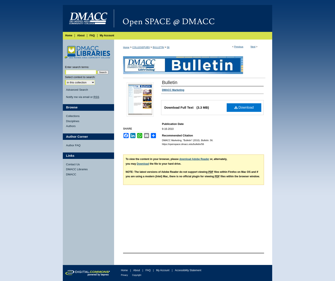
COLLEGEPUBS (141, 47)
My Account (162, 270)
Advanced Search (77, 89)
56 (168, 47)
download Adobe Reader (194, 159)
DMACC (71, 174)
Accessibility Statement (188, 270)
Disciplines (72, 121)
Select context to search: (80, 77)
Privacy (124, 275)
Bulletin (169, 82)
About (136, 270)
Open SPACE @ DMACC (193, 18)
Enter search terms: (77, 67)
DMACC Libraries (77, 169)
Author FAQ (73, 145)
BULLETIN (158, 47)
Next (253, 46)
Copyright (136, 275)
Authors (71, 126)
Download (244, 107)
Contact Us (73, 164)
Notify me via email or (82, 97)
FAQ (148, 270)
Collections (73, 116)
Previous (238, 46)
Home (126, 47)
